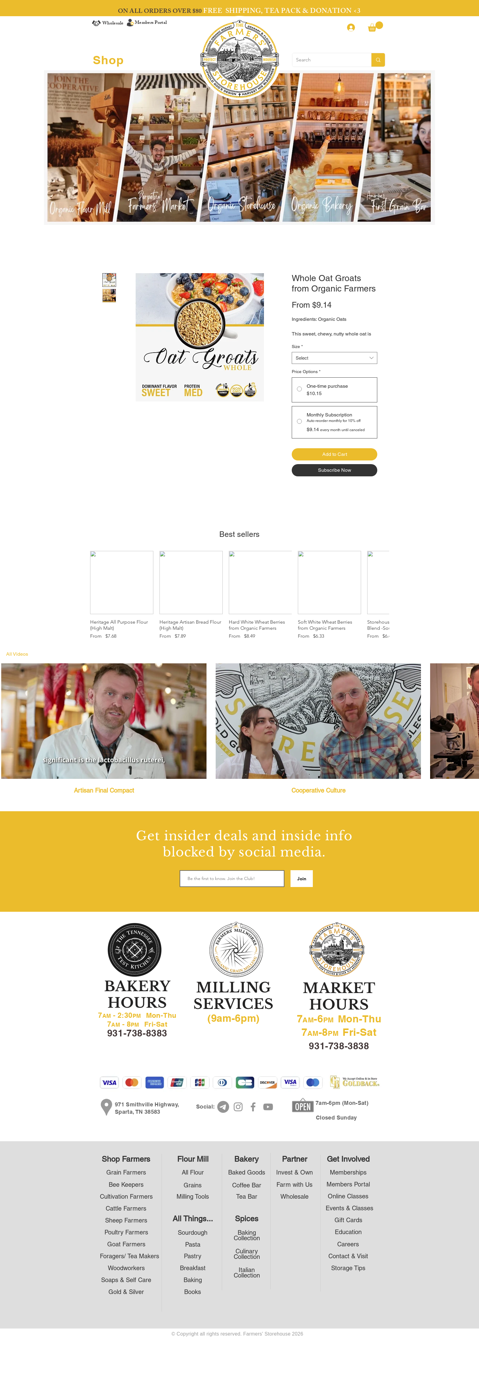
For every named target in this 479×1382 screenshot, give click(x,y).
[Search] (327, 60)
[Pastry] (192, 1256)
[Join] (302, 878)
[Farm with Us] (294, 1184)
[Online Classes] (348, 1196)
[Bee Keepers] (126, 1184)
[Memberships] (348, 1172)
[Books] (192, 1291)
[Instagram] (238, 1107)
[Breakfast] (192, 1267)
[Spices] (246, 1218)
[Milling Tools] (193, 1196)
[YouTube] (268, 1107)
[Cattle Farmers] (126, 1208)
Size (297, 346)
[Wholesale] (294, 1196)
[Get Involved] (348, 1159)
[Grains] (192, 1185)
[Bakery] (246, 1159)
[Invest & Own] (294, 1172)
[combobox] (334, 358)
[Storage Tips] (348, 1267)
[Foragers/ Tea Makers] (129, 1256)
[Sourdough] (192, 1232)
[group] (239, 595)
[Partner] (294, 1159)
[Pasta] (192, 1244)
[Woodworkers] (126, 1267)
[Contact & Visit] (348, 1256)
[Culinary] (246, 1251)
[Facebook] (253, 1107)
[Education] (348, 1231)
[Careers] (348, 1244)
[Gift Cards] (348, 1219)
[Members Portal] (348, 1184)
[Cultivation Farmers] (126, 1196)
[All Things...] (193, 1218)
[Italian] (246, 1269)
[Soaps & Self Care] (126, 1279)
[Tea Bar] (246, 1196)
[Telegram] (223, 1107)
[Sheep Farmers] (126, 1220)
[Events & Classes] (349, 1208)
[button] (375, 26)
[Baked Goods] (246, 1172)
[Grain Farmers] (126, 1172)
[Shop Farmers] (126, 1159)
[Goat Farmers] (126, 1244)
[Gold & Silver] (126, 1291)
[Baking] (192, 1279)
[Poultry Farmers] (126, 1232)
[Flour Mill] (193, 1159)
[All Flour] (192, 1172)
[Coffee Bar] (247, 1185)
